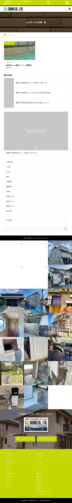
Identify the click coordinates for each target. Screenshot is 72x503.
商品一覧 (38, 457)
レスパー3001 (39, 462)
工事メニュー (9, 459)
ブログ (8, 172)
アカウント (9, 479)
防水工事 (9, 211)
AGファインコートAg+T (42, 459)
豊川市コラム (10, 201)
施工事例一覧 (9, 462)
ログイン (8, 485)
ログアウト (9, 488)
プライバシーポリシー (42, 493)
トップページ (9, 457)
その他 (8, 167)
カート (7, 482)
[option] (36, 134)
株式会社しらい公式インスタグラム (37, 238)
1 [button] (34, 148)
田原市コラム (10, 196)
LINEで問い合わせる (47, 439)
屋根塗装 (9, 186)
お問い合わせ (39, 479)
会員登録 (8, 476)
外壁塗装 (9, 181)
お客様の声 (9, 162)
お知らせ (8, 468)
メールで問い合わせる (26, 439)
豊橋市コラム (10, 206)
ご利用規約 (39, 488)
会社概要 (38, 476)
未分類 (8, 191)
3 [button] (37, 148)
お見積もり (39, 482)
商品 (7, 177)
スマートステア (40, 465)
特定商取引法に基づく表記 (43, 491)
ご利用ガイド (39, 485)
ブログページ (9, 465)
